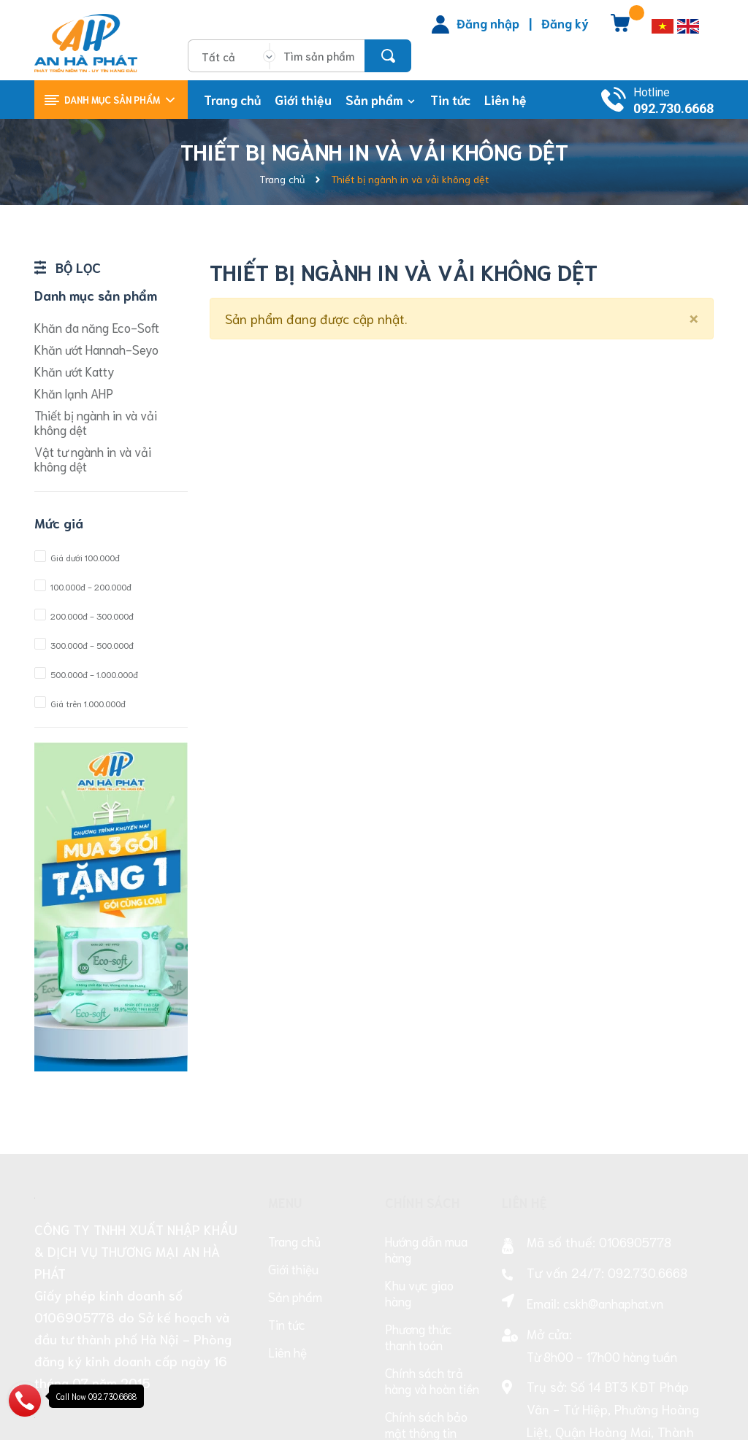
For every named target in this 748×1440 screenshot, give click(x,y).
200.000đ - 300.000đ (84, 616)
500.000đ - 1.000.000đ (86, 674)
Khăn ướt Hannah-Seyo (96, 349)
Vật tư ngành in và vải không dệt (92, 458)
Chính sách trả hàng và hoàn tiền (432, 1204)
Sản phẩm (295, 1120)
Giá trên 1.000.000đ (80, 703)
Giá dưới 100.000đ (77, 557)
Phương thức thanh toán (418, 1160)
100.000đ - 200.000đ (82, 586)
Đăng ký (565, 23)
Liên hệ (287, 1176)
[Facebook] (512, 1319)
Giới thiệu (293, 1093)
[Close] (693, 316)
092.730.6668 (673, 108)
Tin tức (286, 1148)
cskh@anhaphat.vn (613, 1127)
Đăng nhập (488, 23)
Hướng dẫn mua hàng (426, 1073)
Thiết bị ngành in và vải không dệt (95, 422)
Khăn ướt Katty (74, 371)
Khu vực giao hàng (419, 1117)
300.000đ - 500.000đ (84, 645)
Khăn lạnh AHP (73, 393)
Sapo (654, 1418)
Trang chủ (294, 1065)
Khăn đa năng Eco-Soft (96, 327)
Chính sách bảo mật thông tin (426, 1248)
